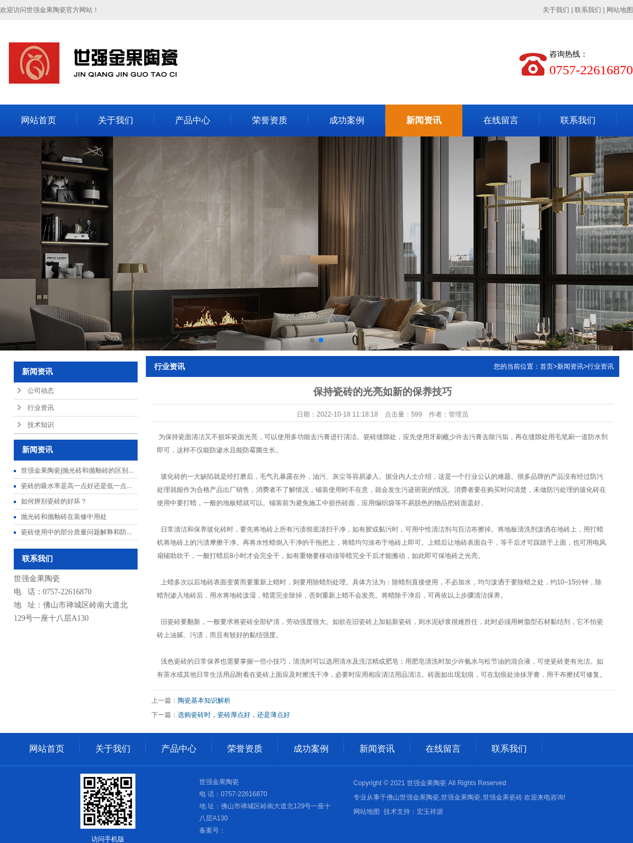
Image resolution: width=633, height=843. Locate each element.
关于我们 (556, 10)
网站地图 (620, 10)
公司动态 (41, 391)
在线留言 (501, 120)
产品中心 (192, 120)
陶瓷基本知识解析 (204, 700)
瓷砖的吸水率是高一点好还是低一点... (76, 486)
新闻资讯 (423, 120)
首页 (546, 366)
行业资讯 (41, 408)
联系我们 (588, 10)
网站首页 (38, 120)
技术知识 (41, 425)
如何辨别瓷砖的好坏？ (54, 501)
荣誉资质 (269, 120)
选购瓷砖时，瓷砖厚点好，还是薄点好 (234, 715)
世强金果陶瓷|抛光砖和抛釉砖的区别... (77, 470)
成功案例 (346, 120)
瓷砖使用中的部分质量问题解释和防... (76, 532)
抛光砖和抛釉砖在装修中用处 (64, 517)
